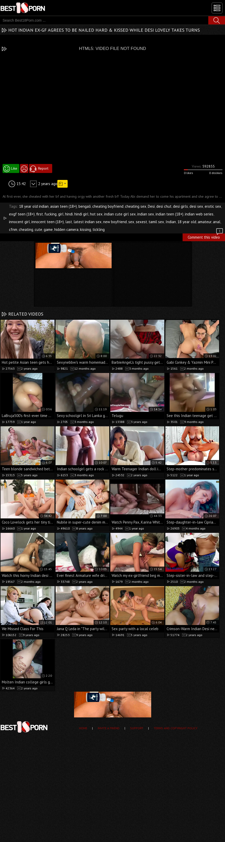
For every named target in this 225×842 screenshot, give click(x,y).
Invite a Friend (109, 728)
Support (136, 728)
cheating (26, 229)
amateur (204, 221)
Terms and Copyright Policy (175, 728)
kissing (85, 229)
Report (43, 168)
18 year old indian (34, 206)
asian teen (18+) (63, 206)
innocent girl (19, 221)
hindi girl (81, 214)
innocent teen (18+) (47, 221)
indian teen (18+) (169, 214)
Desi (151, 206)
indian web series (199, 214)
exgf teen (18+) (22, 214)
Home (83, 728)
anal (216, 221)
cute (38, 229)
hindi (69, 214)
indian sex (145, 214)
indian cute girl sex (120, 214)
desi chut (164, 206)
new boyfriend (115, 221)
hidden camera (66, 229)
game (48, 229)
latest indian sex (88, 221)
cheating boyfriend (107, 206)
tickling (99, 229)
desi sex (196, 206)
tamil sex (156, 221)
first (39, 214)
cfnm (13, 229)
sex (131, 221)
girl (61, 214)
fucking (50, 214)
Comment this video (206, 236)
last (68, 221)
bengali (84, 206)
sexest (141, 221)
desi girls (180, 206)
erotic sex (213, 206)
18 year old (186, 221)
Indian (171, 221)
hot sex (96, 214)
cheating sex (135, 206)
